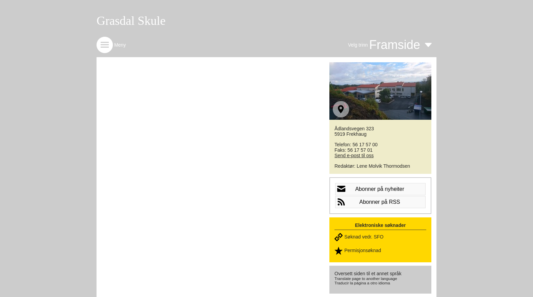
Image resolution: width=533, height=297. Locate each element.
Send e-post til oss (354, 155)
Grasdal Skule (131, 21)
